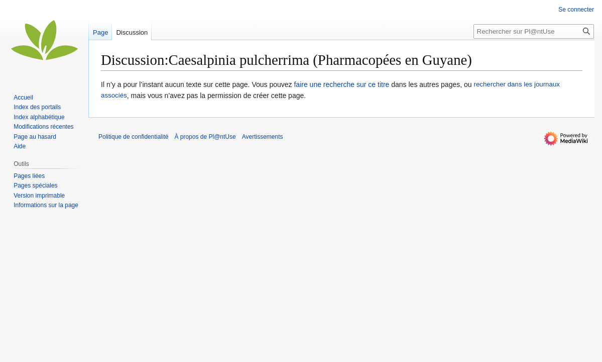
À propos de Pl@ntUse (204, 136)
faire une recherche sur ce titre (341, 84)
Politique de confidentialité (133, 136)
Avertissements (262, 136)
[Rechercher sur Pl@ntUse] (533, 31)
